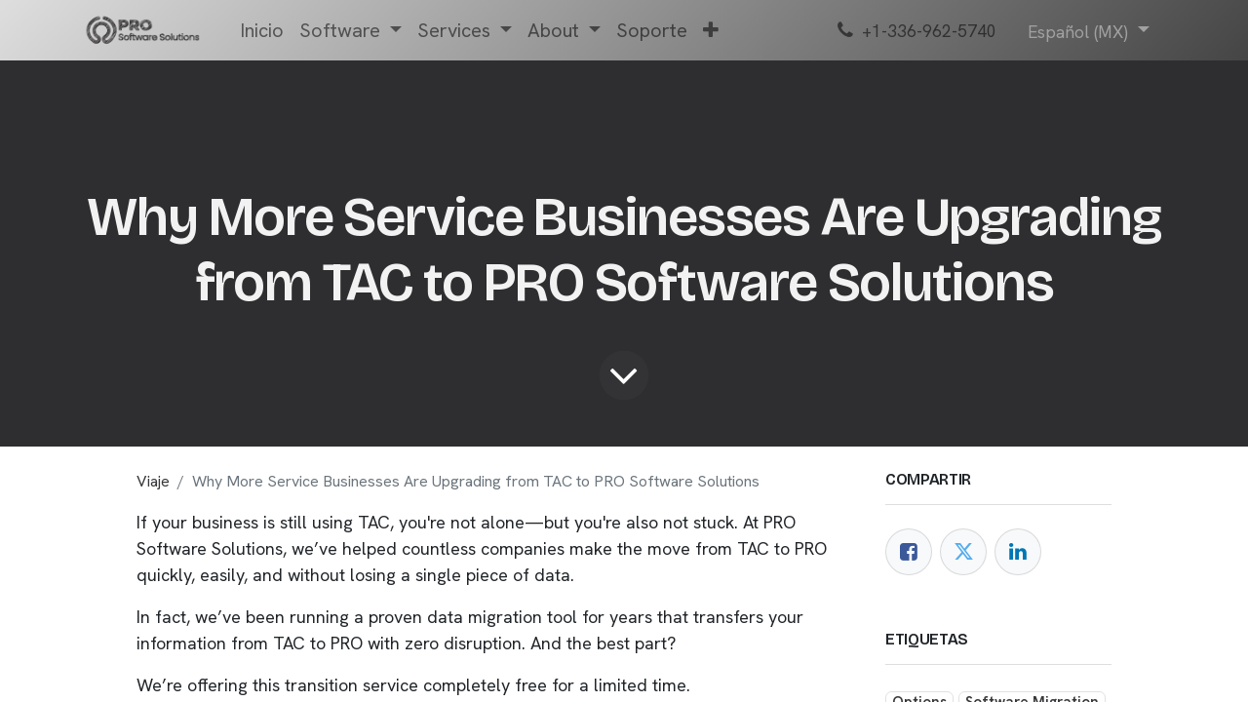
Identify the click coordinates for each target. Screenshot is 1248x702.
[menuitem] (262, 30)
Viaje (153, 481)
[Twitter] (963, 551)
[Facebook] (908, 551)
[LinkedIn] (1017, 551)
